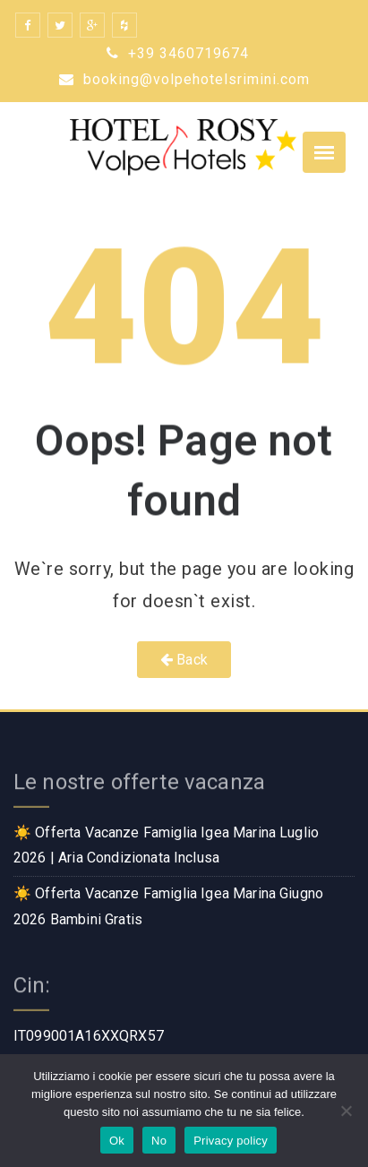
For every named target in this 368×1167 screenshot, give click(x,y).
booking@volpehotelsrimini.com (184, 79)
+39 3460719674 (178, 53)
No (159, 1140)
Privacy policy (230, 1140)
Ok (116, 1140)
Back (184, 659)
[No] (346, 1111)
